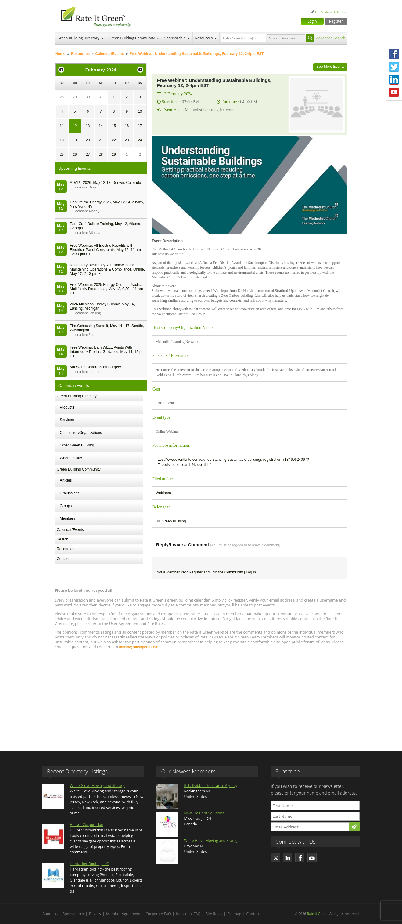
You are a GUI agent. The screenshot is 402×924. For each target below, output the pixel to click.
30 (88, 97)
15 (114, 126)
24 (140, 140)
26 (75, 154)
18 (62, 140)
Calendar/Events (109, 54)
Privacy (95, 913)
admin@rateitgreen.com (138, 647)
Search (62, 539)
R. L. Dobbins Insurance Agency (210, 785)
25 (62, 154)
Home (60, 54)
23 (127, 140)
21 (101, 140)
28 (62, 97)
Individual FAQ (188, 913)
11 (62, 126)
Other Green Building (77, 445)
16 (127, 126)
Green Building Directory (78, 38)
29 (75, 97)
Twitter (394, 67)
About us (50, 913)
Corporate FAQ (158, 913)
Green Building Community (132, 38)
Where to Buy (71, 458)
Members (67, 518)
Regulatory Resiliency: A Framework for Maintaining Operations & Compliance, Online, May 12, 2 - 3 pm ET (107, 269)
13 (88, 126)
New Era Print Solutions (204, 813)
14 (101, 126)
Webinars (163, 493)
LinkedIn (394, 80)
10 (140, 111)
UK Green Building (171, 521)
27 (88, 154)
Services (67, 420)
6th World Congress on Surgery (95, 367)
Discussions (69, 493)
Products (67, 407)
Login (312, 21)
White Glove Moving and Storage (97, 785)
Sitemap (234, 913)
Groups (66, 506)
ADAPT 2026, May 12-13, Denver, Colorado (105, 182)
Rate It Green (317, 913)
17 (140, 126)
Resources (204, 38)
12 (75, 126)
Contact (63, 559)
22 (114, 140)
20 (88, 140)
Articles (66, 480)
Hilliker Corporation (86, 824)
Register (336, 21)
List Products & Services (331, 12)
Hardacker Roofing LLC (89, 863)
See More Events (330, 66)
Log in (251, 572)
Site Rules (214, 913)
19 (75, 140)
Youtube (394, 92)
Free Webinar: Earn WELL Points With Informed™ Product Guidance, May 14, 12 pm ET (107, 351)
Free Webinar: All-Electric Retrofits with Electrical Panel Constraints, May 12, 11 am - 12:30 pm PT (106, 249)
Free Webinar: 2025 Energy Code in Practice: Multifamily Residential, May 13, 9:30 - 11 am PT (107, 288)
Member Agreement (123, 913)
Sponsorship (175, 38)
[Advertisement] (201, 697)
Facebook (394, 54)
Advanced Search (330, 38)
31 (101, 97)
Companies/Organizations (81, 433)
